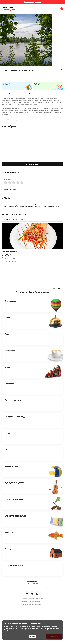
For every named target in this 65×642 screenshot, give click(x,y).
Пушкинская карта (13, 400)
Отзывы (54, 93)
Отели (7, 317)
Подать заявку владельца (50, 206)
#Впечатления (11, 119)
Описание (12, 93)
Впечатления (10, 301)
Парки (7, 433)
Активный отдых (12, 466)
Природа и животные (14, 499)
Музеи (7, 367)
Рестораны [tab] (6, 219)
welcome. (32, 582)
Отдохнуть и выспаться (15, 516)
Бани (7, 450)
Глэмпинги (9, 384)
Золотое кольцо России (32, 2)
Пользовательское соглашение (32, 598)
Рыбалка (9, 532)
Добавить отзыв (10, 189)
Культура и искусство (14, 483)
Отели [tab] (15, 219)
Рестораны (10, 351)
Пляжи (7, 334)
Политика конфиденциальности (32, 601)
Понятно (32, 636)
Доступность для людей (16, 417)
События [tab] (23, 219)
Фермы (8, 549)
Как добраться (33, 93)
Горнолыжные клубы (14, 565)
